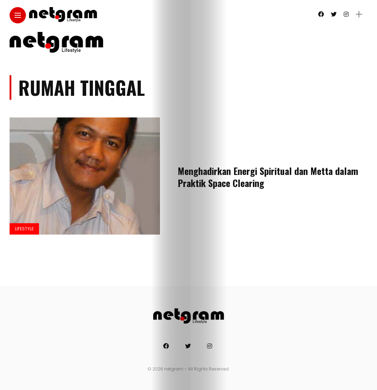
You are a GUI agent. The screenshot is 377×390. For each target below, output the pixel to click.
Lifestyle (24, 229)
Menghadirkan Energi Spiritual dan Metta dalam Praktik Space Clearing (268, 177)
